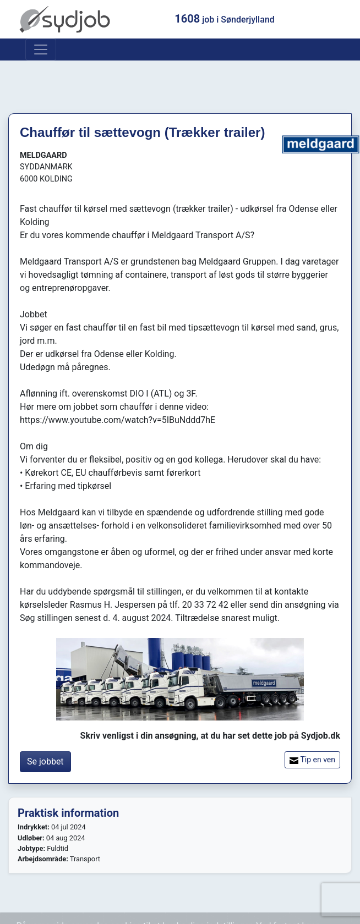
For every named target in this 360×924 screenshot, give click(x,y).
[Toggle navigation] (40, 49)
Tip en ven (312, 760)
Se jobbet (45, 761)
